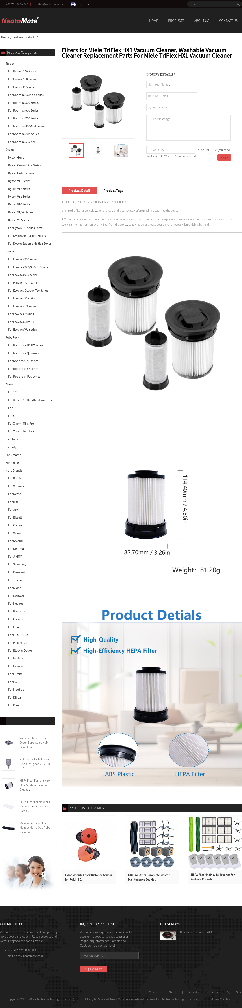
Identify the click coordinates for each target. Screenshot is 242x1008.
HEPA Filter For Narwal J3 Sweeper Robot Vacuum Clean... (35, 806)
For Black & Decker (20, 650)
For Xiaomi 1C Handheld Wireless (30, 400)
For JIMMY (15, 557)
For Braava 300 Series (22, 79)
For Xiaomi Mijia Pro (21, 423)
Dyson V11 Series (19, 197)
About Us (201, 20)
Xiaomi (9, 384)
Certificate (192, 992)
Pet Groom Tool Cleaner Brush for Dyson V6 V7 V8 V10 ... (35, 763)
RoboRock (12, 337)
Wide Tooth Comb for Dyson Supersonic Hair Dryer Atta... (34, 742)
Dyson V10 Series (19, 204)
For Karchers (16, 478)
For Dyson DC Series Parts (25, 228)
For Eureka (15, 674)
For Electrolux (17, 643)
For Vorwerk (16, 486)
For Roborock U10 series (24, 377)
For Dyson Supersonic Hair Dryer (29, 243)
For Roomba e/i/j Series (23, 134)
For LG (12, 682)
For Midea (14, 588)
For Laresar (15, 666)
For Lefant (15, 627)
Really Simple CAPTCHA (161, 156)
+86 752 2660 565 (17, 4)
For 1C (12, 392)
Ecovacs (10, 251)
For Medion (15, 658)
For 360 (13, 510)
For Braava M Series (21, 87)
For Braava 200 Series (22, 71)
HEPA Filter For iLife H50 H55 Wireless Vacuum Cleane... (35, 785)
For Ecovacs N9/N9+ (21, 314)
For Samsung (17, 564)
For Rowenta (16, 611)
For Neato (14, 494)
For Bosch (14, 705)
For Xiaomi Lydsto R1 (22, 431)
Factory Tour (212, 992)
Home (153, 20)
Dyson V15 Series (19, 181)
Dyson (9, 150)
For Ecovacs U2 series (22, 306)
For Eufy (10, 447)
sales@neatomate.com (51, 4)
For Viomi (14, 533)
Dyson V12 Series (19, 189)
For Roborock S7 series (23, 369)
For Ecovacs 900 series (22, 259)
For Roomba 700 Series (23, 118)
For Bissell (15, 517)
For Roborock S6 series (23, 361)
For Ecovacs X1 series (22, 298)
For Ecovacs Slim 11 (21, 322)
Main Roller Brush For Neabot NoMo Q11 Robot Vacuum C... (35, 827)
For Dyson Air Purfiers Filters (27, 236)
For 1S (12, 408)
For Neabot (15, 603)
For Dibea (14, 697)
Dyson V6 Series (18, 220)
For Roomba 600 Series (23, 110)
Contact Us (228, 20)
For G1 (12, 416)
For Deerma (16, 549)
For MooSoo (16, 690)
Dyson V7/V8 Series (20, 212)
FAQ (227, 992)
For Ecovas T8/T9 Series (23, 283)
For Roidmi (15, 541)
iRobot (9, 63)
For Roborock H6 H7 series (25, 345)
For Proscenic (17, 572)
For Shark (11, 439)
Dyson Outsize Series (22, 173)
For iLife (13, 502)
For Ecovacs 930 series (22, 275)
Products (176, 20)
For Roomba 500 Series (23, 103)
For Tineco (15, 580)
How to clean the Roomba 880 (196, 932)
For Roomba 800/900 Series (26, 126)
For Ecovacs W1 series (22, 330)
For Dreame (13, 455)
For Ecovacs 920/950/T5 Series (28, 267)
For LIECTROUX (18, 635)
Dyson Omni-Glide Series (24, 165)
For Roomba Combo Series (26, 95)
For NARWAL (16, 596)
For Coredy (15, 619)
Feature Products (24, 37)
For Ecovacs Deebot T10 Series (28, 290)
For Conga (15, 525)
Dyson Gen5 (16, 157)
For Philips (12, 463)
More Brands (13, 470)
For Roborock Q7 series (23, 353)
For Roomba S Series (21, 142)
